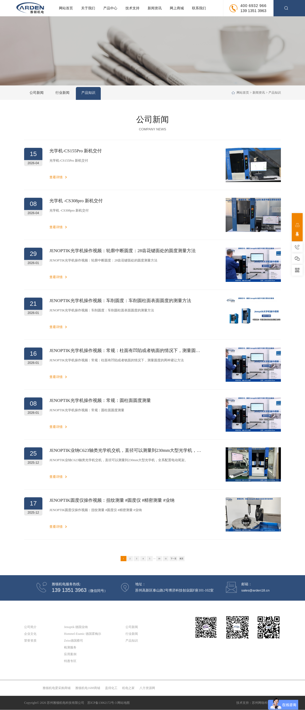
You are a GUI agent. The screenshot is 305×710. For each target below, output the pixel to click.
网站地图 (123, 703)
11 (166, 559)
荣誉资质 (30, 640)
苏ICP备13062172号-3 (102, 703)
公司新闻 (131, 627)
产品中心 (110, 8)
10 (159, 559)
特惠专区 (70, 661)
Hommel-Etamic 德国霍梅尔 (82, 634)
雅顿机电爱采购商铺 (57, 688)
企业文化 (30, 634)
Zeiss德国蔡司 (73, 640)
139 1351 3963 (253, 11)
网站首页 (66, 8)
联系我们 (199, 8)
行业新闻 (131, 634)
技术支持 (132, 8)
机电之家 (128, 688)
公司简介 (30, 627)
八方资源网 (147, 688)
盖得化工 (111, 688)
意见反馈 (297, 227)
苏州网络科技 (261, 703)
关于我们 (88, 8)
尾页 (181, 559)
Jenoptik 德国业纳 (76, 627)
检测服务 (70, 647)
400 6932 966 (253, 5)
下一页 (173, 559)
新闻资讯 (155, 8)
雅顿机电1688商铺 (87, 688)
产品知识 (274, 92)
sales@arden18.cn (255, 590)
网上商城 (177, 8)
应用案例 (70, 654)
